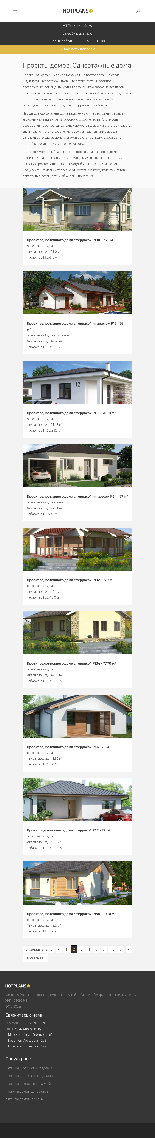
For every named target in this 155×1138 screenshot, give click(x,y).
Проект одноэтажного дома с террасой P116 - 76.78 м (71, 413)
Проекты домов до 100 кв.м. (27, 1091)
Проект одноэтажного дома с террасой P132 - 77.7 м (70, 580)
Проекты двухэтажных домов (28, 1068)
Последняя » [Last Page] (35, 958)
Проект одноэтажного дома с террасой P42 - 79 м (68, 830)
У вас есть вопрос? (77, 49)
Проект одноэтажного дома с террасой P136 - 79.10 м (71, 914)
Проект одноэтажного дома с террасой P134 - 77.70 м (71, 663)
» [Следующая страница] (128, 949)
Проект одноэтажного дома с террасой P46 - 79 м (68, 747)
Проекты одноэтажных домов (29, 1076)
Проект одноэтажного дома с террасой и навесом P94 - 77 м (77, 496)
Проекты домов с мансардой (28, 1084)
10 (113, 949)
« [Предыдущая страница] (59, 949)
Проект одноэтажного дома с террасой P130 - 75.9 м (71, 240)
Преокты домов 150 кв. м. (24, 1099)
